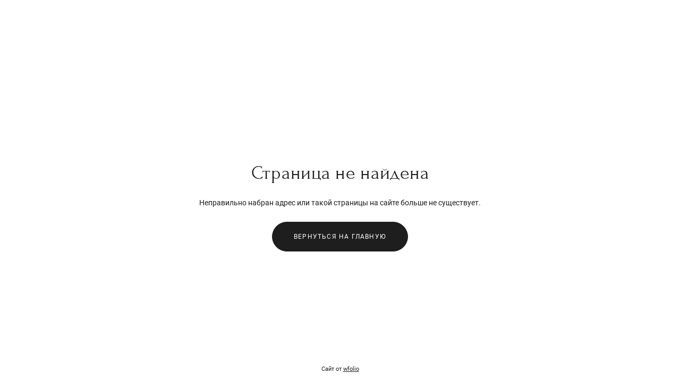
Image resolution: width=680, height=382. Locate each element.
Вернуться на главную (340, 236)
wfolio (351, 369)
